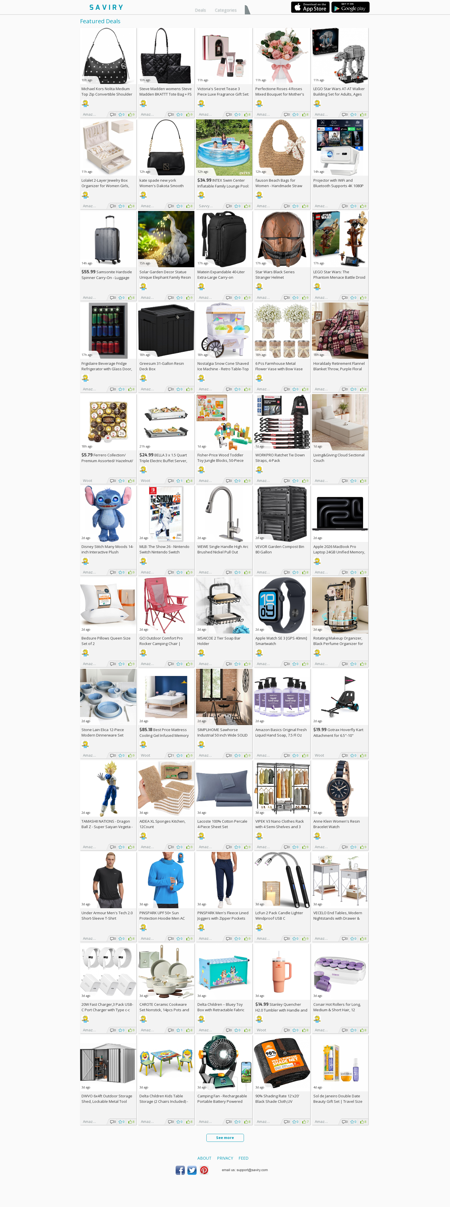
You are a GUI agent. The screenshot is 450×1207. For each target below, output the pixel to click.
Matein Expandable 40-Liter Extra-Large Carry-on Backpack (221, 277)
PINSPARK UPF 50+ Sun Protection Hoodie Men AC (162, 915)
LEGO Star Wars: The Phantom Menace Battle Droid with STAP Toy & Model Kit (339, 277)
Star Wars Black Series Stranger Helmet (275, 274)
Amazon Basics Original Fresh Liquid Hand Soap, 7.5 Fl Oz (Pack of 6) (281, 735)
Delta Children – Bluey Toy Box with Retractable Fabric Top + (220, 1010)
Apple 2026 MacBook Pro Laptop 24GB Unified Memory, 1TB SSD (339, 552)
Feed (243, 1158)
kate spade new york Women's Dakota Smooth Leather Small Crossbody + (165, 186)
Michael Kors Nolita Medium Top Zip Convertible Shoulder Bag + (107, 94)
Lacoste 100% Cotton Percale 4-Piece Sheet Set (222, 824)
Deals (200, 10)
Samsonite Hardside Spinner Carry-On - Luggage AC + (107, 277)
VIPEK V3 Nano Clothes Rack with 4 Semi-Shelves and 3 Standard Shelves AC (279, 827)
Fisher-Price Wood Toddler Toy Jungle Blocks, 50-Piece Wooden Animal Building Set (221, 460)
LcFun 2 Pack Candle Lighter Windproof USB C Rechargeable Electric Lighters (281, 918)
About (204, 1158)
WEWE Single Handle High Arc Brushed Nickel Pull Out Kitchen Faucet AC (222, 552)
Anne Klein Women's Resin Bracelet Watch (336, 824)
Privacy (225, 1158)
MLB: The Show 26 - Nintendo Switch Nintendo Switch (164, 549)
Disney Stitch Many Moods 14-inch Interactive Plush (107, 549)
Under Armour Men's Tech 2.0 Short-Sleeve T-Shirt (107, 915)
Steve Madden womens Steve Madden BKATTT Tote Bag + (165, 91)
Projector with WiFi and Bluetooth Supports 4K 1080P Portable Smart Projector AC (338, 186)
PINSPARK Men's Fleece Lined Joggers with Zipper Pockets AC (223, 918)
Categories (226, 10)
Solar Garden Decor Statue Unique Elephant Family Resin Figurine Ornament (165, 277)
